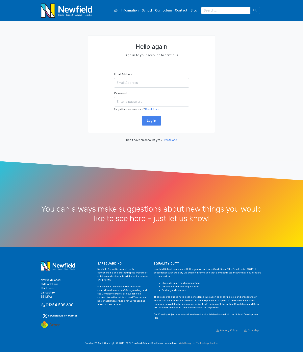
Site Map (251, 330)
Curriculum (163, 10)
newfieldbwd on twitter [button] (60, 316)
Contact (181, 10)
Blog (193, 10)
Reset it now (152, 109)
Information (130, 10)
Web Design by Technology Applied (198, 343)
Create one (170, 140)
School (147, 10)
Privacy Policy (227, 330)
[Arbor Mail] (50, 324)
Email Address (123, 74)
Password (120, 93)
